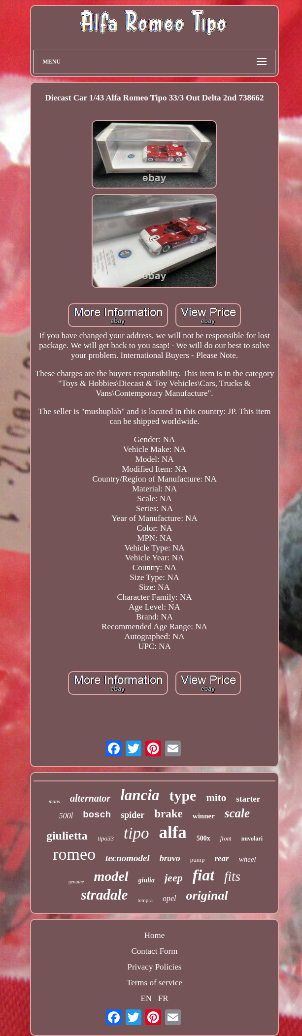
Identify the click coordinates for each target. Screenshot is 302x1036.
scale (237, 813)
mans (54, 801)
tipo (136, 833)
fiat (203, 875)
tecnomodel (127, 858)
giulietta (67, 835)
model (111, 876)
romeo (74, 854)
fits (232, 876)
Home (154, 935)
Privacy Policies (154, 966)
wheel (247, 859)
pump (197, 859)
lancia (139, 795)
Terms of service (154, 982)
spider (132, 815)
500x (203, 838)
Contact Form (155, 951)
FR (163, 998)
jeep (174, 878)
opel (169, 898)
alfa (172, 832)
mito (216, 798)
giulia (146, 880)
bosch (97, 814)
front (226, 838)
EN (146, 998)
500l (66, 815)
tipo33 (106, 838)
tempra (145, 900)
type (182, 795)
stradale (104, 895)
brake (168, 814)
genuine (76, 881)
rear (221, 858)
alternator (90, 798)
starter (248, 799)
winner (204, 816)
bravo (170, 858)
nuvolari (252, 838)
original (207, 895)
